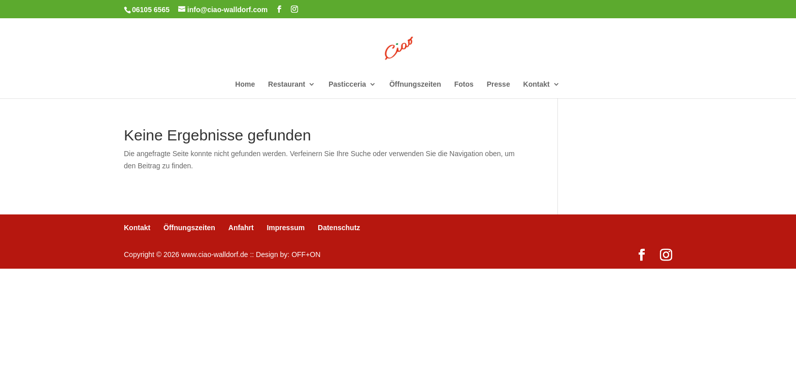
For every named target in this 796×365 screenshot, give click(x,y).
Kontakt (536, 84)
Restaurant (286, 84)
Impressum (286, 228)
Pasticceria (347, 84)
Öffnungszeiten (415, 84)
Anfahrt (241, 228)
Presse (498, 84)
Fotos (464, 84)
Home (245, 84)
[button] (22, 342)
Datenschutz (339, 228)
